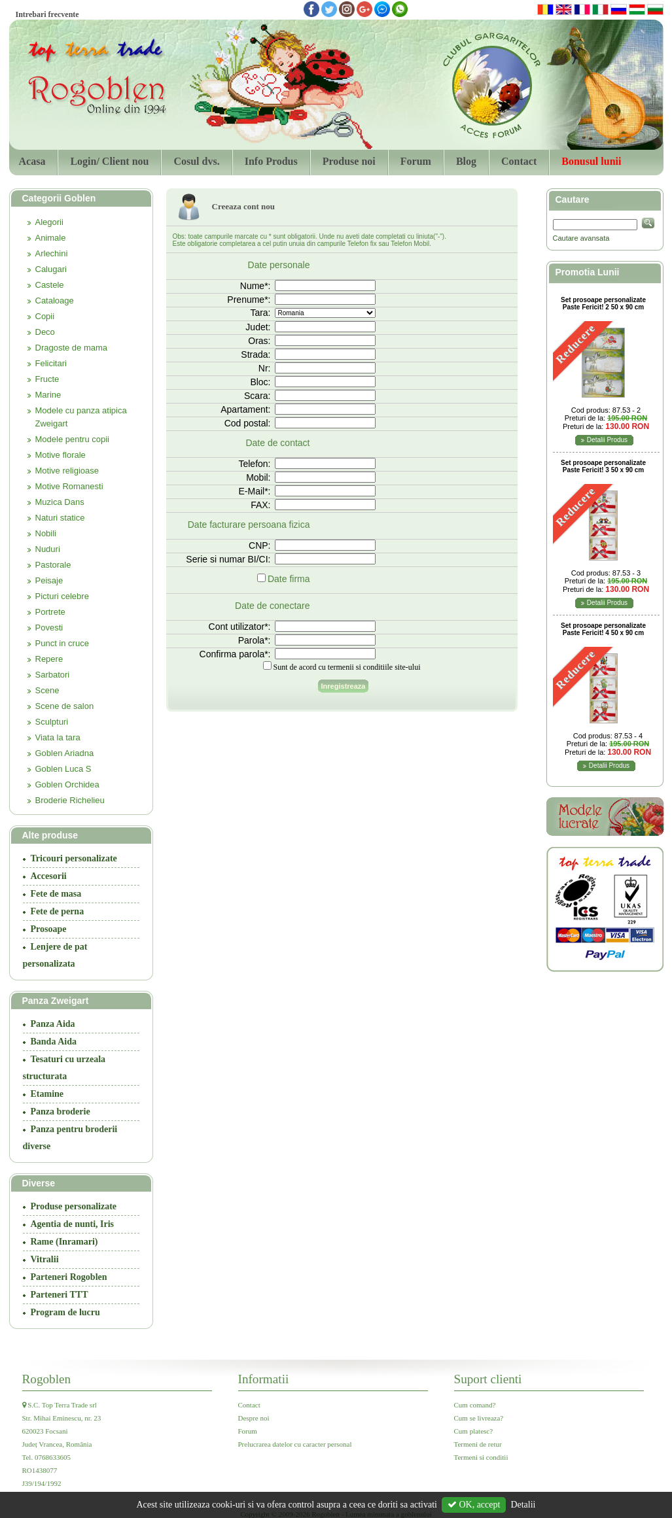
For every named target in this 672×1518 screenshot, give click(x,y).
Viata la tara (57, 737)
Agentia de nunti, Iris (73, 1224)
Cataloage (54, 300)
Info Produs (271, 161)
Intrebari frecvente (47, 14)
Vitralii (45, 1259)
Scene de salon (64, 706)
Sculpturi (52, 722)
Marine (48, 395)
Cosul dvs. (196, 161)
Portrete (50, 612)
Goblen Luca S (63, 769)
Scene (47, 690)
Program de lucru (65, 1312)
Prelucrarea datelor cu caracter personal (295, 1444)
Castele (49, 285)
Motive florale (60, 455)
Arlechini (51, 253)
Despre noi (254, 1418)
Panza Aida (53, 1024)
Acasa (32, 161)
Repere (49, 659)
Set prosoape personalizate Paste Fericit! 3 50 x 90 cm (603, 466)
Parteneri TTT (59, 1295)
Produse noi (349, 161)
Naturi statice (60, 518)
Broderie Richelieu (70, 800)
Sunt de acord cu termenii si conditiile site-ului (347, 667)
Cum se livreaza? (479, 1418)
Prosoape (49, 929)
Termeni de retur (478, 1444)
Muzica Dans (59, 502)
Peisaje (49, 580)
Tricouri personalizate (74, 858)
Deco (45, 332)
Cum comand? (475, 1405)
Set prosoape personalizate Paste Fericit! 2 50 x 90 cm (603, 303)
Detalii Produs (607, 439)
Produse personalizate (74, 1206)
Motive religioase (67, 470)
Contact (519, 161)
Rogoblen (46, 1379)
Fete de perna (57, 911)
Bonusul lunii (591, 161)
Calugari (51, 269)
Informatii (263, 1379)
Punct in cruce (62, 643)
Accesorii (49, 876)
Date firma (289, 579)
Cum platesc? (473, 1431)
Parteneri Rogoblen (69, 1277)
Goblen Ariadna (64, 753)
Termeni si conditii (481, 1457)
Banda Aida (54, 1041)
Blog (466, 161)
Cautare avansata (581, 238)
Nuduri (47, 549)
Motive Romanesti (69, 486)
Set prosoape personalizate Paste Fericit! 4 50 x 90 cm (603, 629)
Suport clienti (488, 1379)
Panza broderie (60, 1111)
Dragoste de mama (71, 348)
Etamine (47, 1094)
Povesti (49, 627)
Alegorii (49, 222)
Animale (50, 238)
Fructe (47, 379)
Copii (45, 316)
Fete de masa (56, 894)
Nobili (46, 533)
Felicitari (51, 363)
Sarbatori (52, 675)
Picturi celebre (62, 596)
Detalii (522, 1504)
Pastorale (53, 565)
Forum (415, 161)
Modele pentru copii (72, 439)
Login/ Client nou (109, 161)
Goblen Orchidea (67, 784)
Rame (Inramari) (64, 1242)
